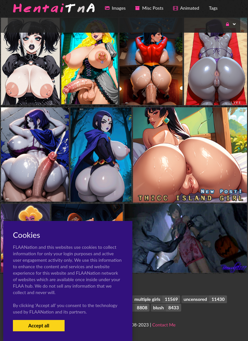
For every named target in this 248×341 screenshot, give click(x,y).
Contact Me (163, 324)
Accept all (38, 325)
